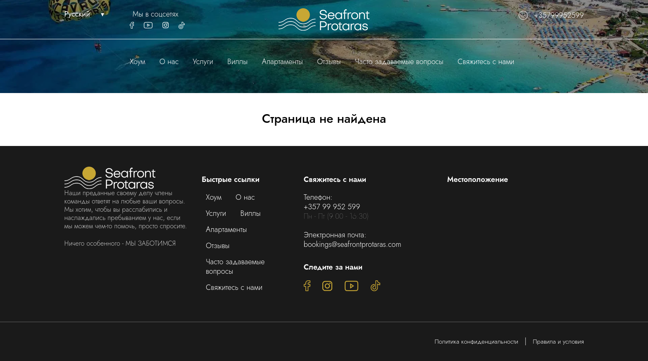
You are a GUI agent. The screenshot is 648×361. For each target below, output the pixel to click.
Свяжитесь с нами (485, 61)
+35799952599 (551, 15)
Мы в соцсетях (156, 14)
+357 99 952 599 (332, 206)
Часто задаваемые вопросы (399, 61)
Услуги (203, 61)
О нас (169, 61)
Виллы (237, 61)
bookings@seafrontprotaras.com (352, 244)
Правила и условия (558, 341)
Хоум (137, 61)
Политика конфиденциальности (477, 341)
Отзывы (329, 61)
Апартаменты (282, 61)
